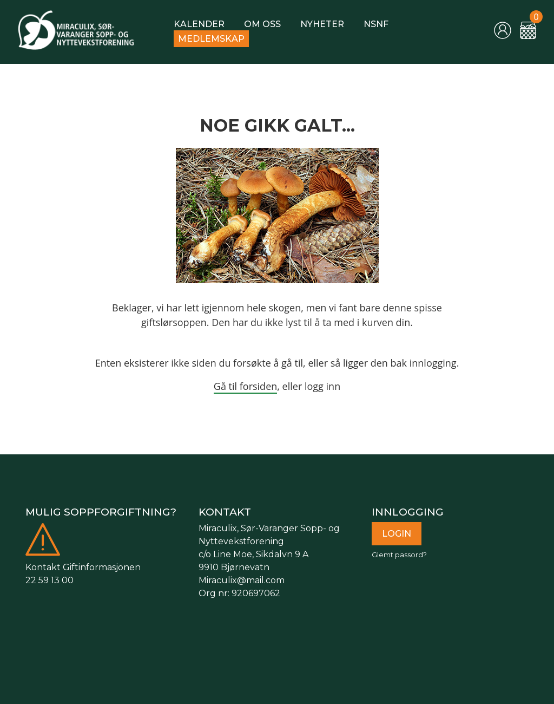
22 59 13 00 (49, 580)
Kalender (199, 24)
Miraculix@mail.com (242, 580)
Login (396, 534)
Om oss (262, 24)
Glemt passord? (399, 555)
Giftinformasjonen (102, 567)
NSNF (376, 24)
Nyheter (322, 24)
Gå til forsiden (245, 386)
